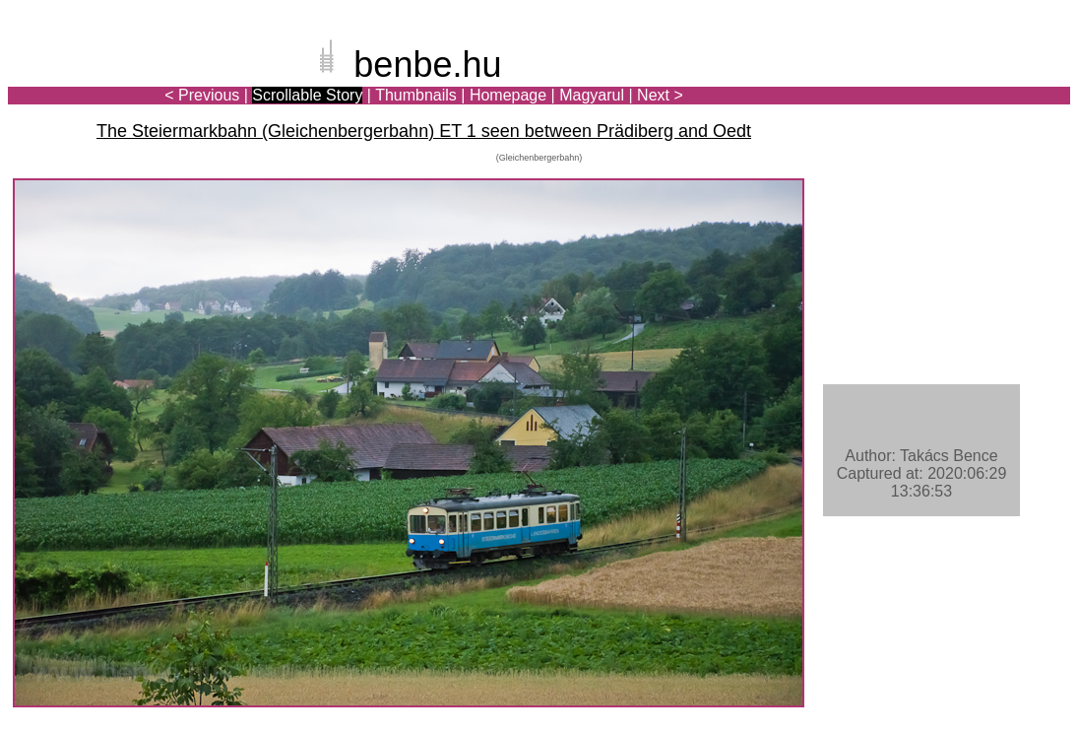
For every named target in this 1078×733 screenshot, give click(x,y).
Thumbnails (416, 95)
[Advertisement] (955, 82)
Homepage (508, 95)
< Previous (201, 95)
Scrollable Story (307, 95)
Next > (660, 95)
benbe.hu (427, 64)
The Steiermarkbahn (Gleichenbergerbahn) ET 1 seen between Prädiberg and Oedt (423, 131)
